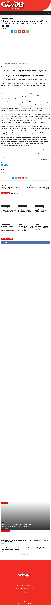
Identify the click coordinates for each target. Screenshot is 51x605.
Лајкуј (48, 242)
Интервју (20, 224)
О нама (20, 601)
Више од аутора (15, 193)
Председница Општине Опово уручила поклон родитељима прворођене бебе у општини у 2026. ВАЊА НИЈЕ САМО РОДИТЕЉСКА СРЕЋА (8, 210)
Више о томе (25, 554)
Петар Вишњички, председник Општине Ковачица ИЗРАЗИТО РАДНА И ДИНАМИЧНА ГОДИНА (42, 228)
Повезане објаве (6, 193)
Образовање (11, 18)
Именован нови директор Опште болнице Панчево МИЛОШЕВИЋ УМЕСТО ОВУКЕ (24, 534)
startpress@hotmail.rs (30, 588)
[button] (49, 13)
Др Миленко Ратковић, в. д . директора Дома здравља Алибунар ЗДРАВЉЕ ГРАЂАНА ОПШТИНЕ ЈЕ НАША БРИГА (38, 187)
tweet (39, 32)
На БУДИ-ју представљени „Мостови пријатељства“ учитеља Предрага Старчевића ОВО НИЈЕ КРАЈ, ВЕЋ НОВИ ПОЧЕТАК (13, 187)
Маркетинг (25, 601)
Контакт (30, 601)
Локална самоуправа (4, 18)
